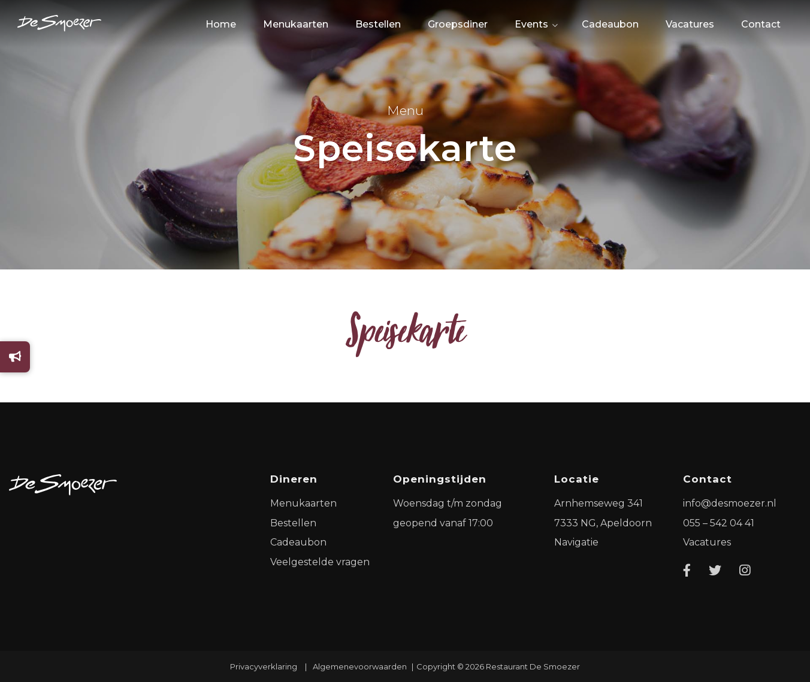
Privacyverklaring (263, 666)
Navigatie (576, 542)
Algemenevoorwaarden (360, 666)
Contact (761, 24)
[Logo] (63, 484)
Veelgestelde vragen (320, 562)
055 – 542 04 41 (718, 523)
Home (220, 24)
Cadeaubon (610, 24)
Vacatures (690, 24)
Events (531, 24)
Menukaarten (295, 24)
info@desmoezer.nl (729, 503)
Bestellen (378, 24)
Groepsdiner (458, 24)
